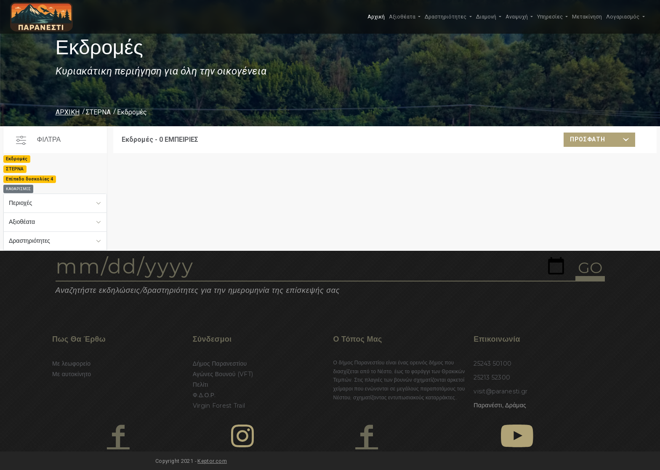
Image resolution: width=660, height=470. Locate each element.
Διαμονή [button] (487, 16)
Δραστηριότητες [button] (446, 16)
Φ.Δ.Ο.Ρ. (204, 395)
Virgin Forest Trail (219, 405)
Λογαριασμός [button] (623, 16)
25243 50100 (492, 363)
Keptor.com (212, 461)
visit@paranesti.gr (500, 391)
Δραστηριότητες (29, 240)
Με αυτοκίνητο (71, 374)
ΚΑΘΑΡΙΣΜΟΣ (18, 189)
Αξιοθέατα (22, 222)
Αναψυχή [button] (517, 16)
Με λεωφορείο (71, 363)
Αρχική (376, 16)
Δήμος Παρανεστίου (220, 363)
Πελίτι (200, 384)
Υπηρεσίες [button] (550, 16)
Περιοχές (20, 203)
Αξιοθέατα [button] (403, 16)
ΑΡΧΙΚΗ (68, 112)
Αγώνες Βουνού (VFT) (223, 374)
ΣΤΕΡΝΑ (98, 112)
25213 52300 (492, 377)
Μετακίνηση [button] (587, 16)
